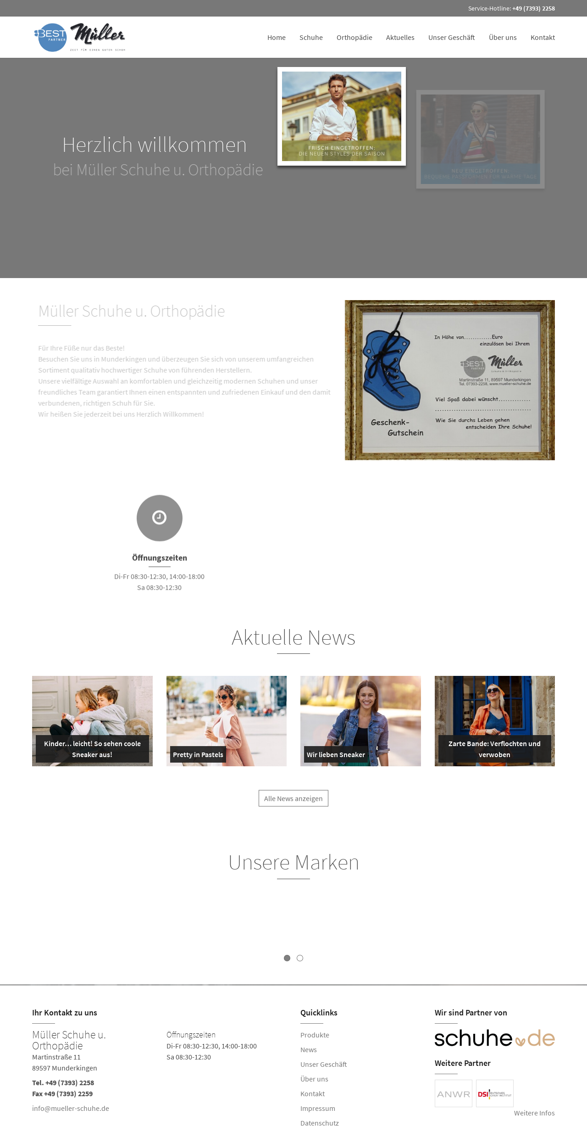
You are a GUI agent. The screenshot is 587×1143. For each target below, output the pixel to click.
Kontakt (543, 37)
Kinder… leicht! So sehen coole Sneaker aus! (90, 751)
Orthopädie (354, 37)
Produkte (314, 1034)
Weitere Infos (534, 1112)
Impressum (317, 1108)
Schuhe (311, 37)
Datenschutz (319, 1122)
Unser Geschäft (451, 37)
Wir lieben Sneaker (336, 756)
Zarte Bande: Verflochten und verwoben (491, 751)
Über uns (503, 37)
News (308, 1049)
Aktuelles (400, 37)
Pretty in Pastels (198, 756)
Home (276, 37)
